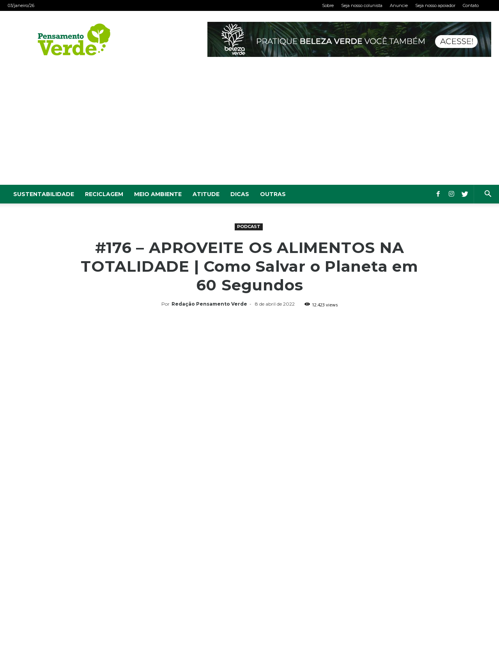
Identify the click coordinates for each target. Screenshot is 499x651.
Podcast (248, 226)
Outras (273, 194)
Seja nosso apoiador (435, 5)
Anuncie (399, 5)
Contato (471, 5)
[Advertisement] (249, 126)
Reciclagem (104, 194)
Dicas (239, 194)
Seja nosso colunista (361, 5)
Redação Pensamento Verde (209, 304)
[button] (487, 194)
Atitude (206, 194)
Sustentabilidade (43, 194)
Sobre (328, 5)
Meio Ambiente (158, 194)
